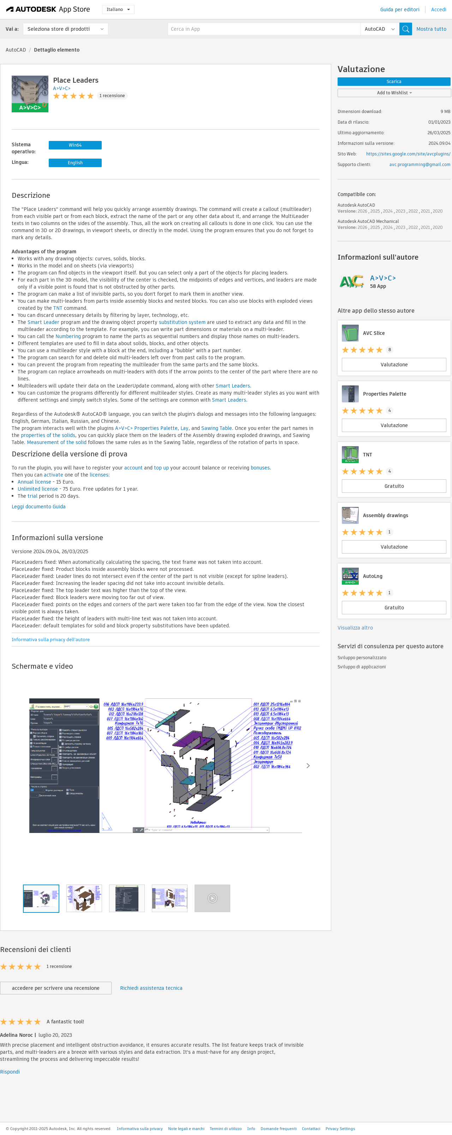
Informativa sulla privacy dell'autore (51, 639)
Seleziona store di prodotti (59, 28)
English (75, 163)
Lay (184, 428)
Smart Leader (43, 322)
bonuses (259, 467)
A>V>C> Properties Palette (146, 428)
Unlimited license (38, 488)
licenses (99, 474)
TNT (58, 308)
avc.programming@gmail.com (420, 164)
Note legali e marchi (186, 1128)
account (133, 467)
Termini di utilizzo (226, 1128)
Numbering (68, 336)
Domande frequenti (279, 1128)
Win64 (75, 145)
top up (161, 467)
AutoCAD (16, 49)
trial (32, 495)
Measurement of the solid (57, 442)
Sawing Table (216, 428)
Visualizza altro (355, 627)
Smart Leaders (233, 385)
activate (53, 474)
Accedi (438, 9)
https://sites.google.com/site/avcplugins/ (408, 154)
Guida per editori (400, 9)
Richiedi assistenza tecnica (151, 988)
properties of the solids (48, 435)
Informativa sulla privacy (140, 1128)
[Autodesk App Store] (48, 9)
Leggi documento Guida (39, 506)
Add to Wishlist (394, 93)
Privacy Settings (340, 1128)
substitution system (182, 322)
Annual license (34, 481)
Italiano (118, 9)
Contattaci (311, 1128)
